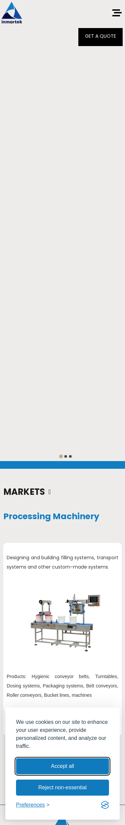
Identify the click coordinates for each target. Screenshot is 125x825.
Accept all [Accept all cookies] (62, 766)
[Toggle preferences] (33, 805)
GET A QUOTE (100, 36)
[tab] (61, 456)
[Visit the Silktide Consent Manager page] (105, 805)
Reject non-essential (62, 787)
